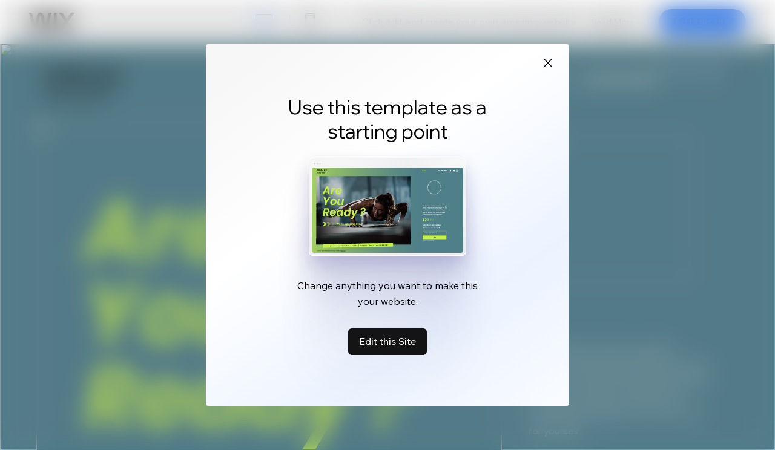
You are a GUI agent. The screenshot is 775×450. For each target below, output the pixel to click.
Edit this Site (387, 341)
